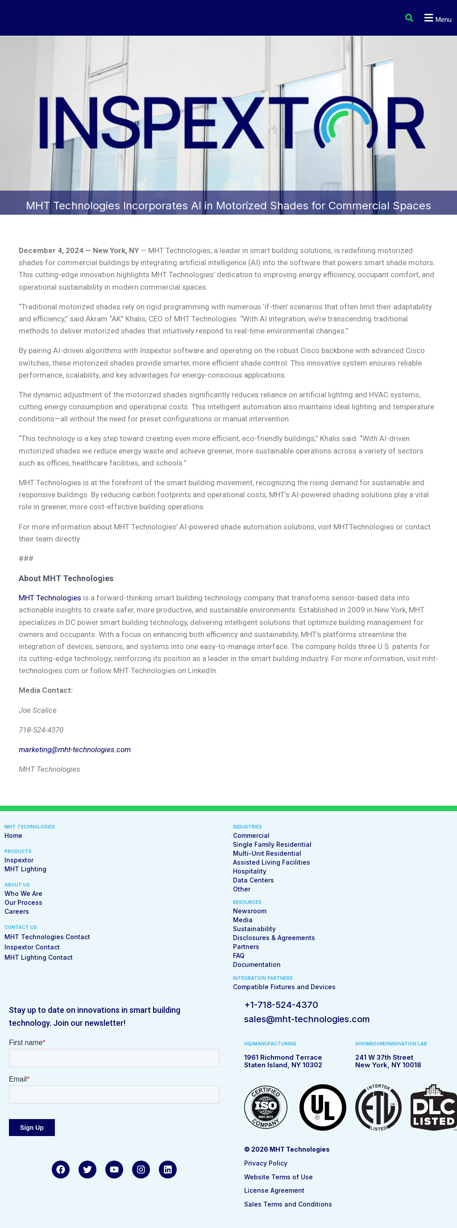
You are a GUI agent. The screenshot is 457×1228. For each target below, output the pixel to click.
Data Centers (253, 880)
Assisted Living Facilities (271, 862)
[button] (407, 18)
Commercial (251, 835)
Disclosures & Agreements (274, 937)
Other (241, 889)
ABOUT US (17, 884)
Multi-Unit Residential (267, 853)
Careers (16, 911)
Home (13, 835)
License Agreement (274, 1190)
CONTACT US (20, 927)
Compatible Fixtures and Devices (284, 987)
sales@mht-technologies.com (307, 1019)
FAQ (239, 955)
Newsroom (249, 911)
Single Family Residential (272, 844)
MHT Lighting (25, 869)
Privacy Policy (265, 1163)
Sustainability (254, 928)
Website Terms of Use (278, 1177)
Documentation (257, 964)
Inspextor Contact (32, 947)
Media (243, 920)
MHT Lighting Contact (38, 957)
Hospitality (249, 871)
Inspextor (18, 860)
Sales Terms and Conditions (288, 1204)
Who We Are (23, 893)
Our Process (23, 902)
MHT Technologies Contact (47, 937)
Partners (246, 946)
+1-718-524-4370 (281, 1004)
